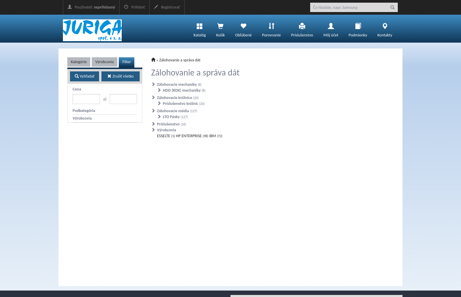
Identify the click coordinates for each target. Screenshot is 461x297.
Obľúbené (243, 28)
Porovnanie (271, 28)
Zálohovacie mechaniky (179, 84)
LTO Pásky (175, 116)
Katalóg (199, 28)
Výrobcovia (104, 61)
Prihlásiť (134, 7)
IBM (215, 135)
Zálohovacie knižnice (178, 97)
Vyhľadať (85, 76)
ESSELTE (166, 135)
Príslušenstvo (302, 28)
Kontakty (385, 28)
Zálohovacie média (177, 110)
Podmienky (358, 28)
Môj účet (330, 28)
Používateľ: (91, 7)
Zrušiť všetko (120, 76)
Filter (126, 61)
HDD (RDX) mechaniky (184, 90)
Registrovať (167, 7)
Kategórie (79, 61)
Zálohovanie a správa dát (180, 60)
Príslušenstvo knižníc (184, 103)
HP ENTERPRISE (192, 135)
